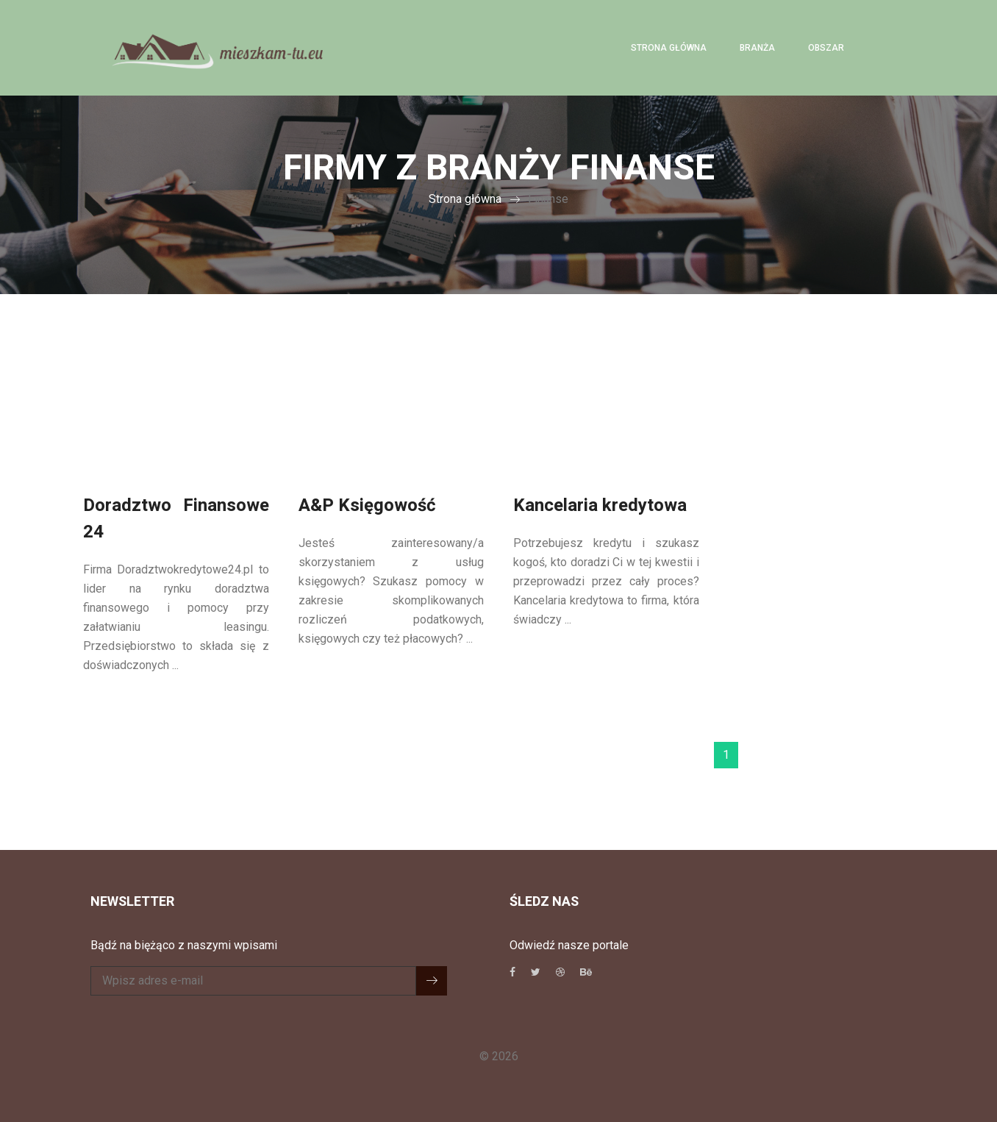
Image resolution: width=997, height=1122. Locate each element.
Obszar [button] (826, 48)
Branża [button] (757, 48)
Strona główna (669, 48)
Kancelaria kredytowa (600, 505)
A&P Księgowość (367, 505)
